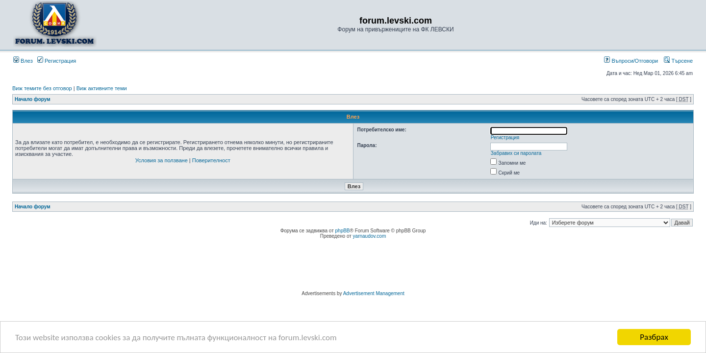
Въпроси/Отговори (631, 61)
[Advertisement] (353, 266)
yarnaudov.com (369, 236)
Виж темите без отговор (42, 88)
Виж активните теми (101, 88)
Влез (23, 61)
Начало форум (32, 99)
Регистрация (56, 61)
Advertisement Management (373, 293)
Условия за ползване (161, 160)
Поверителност (211, 160)
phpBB (342, 230)
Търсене (678, 61)
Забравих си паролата (516, 153)
